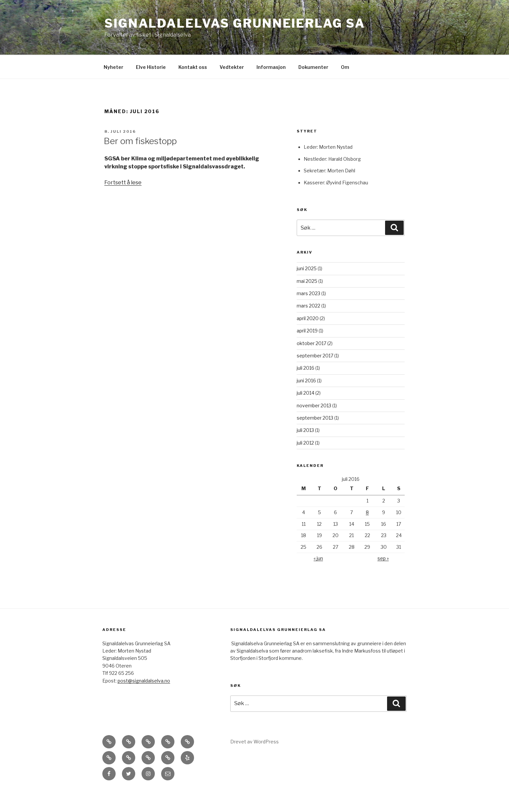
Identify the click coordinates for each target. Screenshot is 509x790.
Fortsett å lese (123, 182)
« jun (318, 558)
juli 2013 (305, 430)
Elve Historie (151, 67)
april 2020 (308, 318)
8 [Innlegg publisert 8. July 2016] (367, 512)
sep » (383, 558)
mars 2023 (308, 293)
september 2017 (315, 355)
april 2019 (307, 330)
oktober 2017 (311, 343)
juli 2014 (305, 393)
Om (345, 67)
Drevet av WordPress (254, 741)
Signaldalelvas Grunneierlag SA (234, 23)
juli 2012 (305, 443)
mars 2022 (308, 305)
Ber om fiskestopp (140, 141)
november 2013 (314, 405)
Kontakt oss (192, 67)
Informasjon (271, 67)
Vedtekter (232, 67)
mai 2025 (307, 281)
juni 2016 (306, 380)
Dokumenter (313, 67)
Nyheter (113, 67)
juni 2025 (307, 268)
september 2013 (315, 418)
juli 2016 (305, 368)
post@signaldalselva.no (144, 681)
